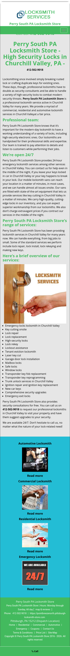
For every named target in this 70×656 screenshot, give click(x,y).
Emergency (21, 628)
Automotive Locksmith (35, 443)
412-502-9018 (35, 70)
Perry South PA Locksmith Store (43, 98)
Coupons (35, 628)
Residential (23, 625)
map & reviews (43, 609)
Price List (40, 632)
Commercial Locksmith (35, 481)
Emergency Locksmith (35, 557)
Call (35, 651)
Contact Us (48, 628)
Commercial (39, 625)
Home (12, 625)
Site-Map (52, 632)
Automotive (54, 625)
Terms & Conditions (23, 632)
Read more (35, 476)
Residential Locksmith (35, 519)
